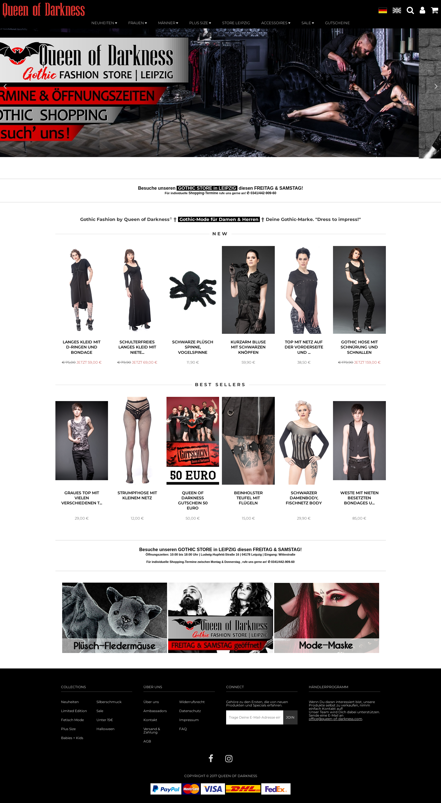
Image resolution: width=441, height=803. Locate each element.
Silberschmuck (109, 702)
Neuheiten (70, 702)
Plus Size (68, 729)
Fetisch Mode (72, 720)
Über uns (151, 702)
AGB (147, 741)
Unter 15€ (104, 720)
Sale (99, 711)
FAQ (183, 729)
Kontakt (150, 720)
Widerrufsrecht (192, 702)
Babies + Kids (72, 738)
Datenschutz (190, 711)
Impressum (189, 720)
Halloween (105, 729)
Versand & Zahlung (151, 730)
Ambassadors (155, 711)
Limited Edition (74, 711)
